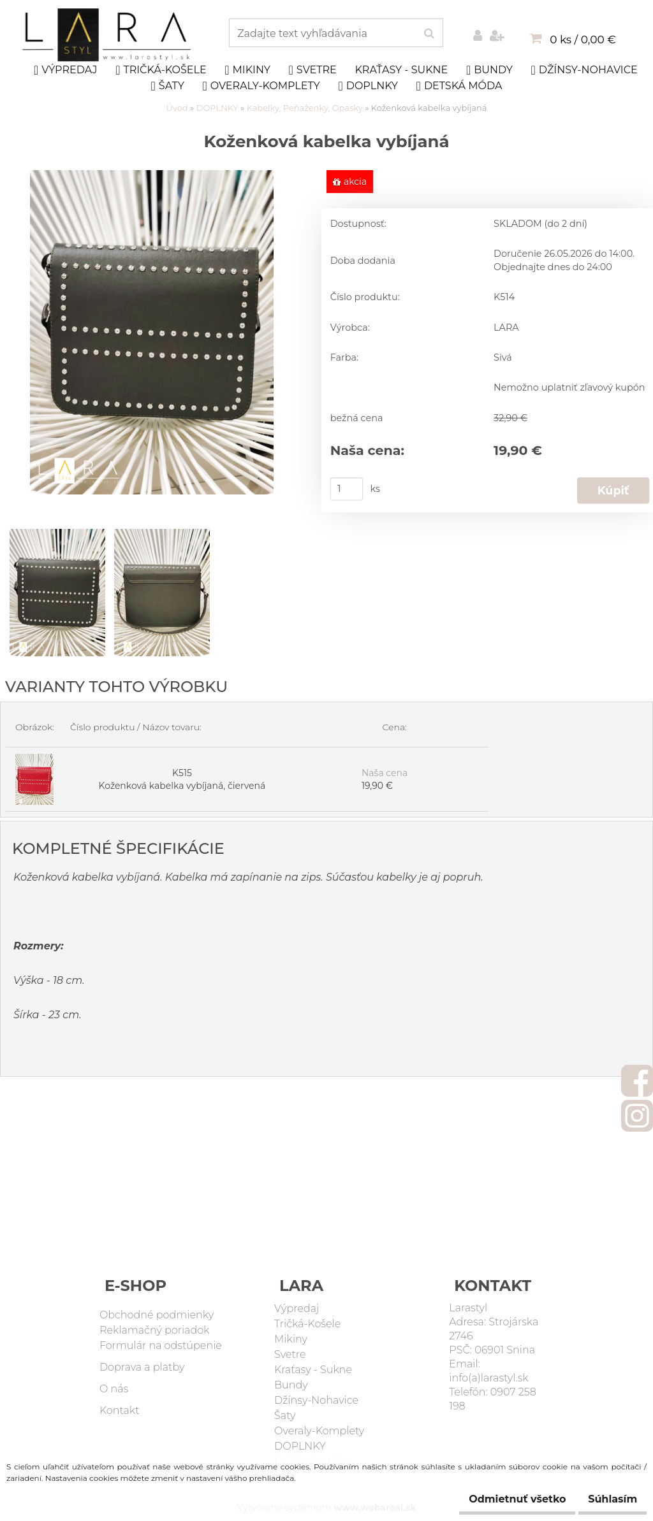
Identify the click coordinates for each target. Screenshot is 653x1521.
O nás (113, 1389)
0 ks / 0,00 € (582, 39)
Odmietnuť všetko (498, 1499)
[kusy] (346, 489)
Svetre (313, 70)
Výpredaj (66, 70)
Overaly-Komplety (260, 86)
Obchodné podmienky (156, 1315)
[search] (429, 34)
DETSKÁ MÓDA (459, 86)
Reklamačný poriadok (154, 1331)
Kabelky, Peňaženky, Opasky (305, 108)
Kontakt (119, 1411)
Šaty (167, 86)
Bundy (489, 70)
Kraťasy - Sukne (401, 70)
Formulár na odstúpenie (160, 1346)
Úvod (177, 108)
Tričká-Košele (160, 70)
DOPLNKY (368, 86)
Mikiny (247, 70)
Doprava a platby (142, 1368)
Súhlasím (606, 1499)
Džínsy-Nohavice (584, 70)
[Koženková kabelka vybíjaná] (152, 176)
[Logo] (108, 35)
